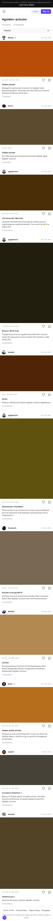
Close (31, 5)
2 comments (7, 343)
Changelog (45, 910)
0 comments (7, 230)
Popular (7, 31)
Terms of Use (8, 910)
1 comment (6, 97)
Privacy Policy (21, 910)
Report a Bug (34, 910)
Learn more (23, 5)
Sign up (46, 11)
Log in (35, 11)
